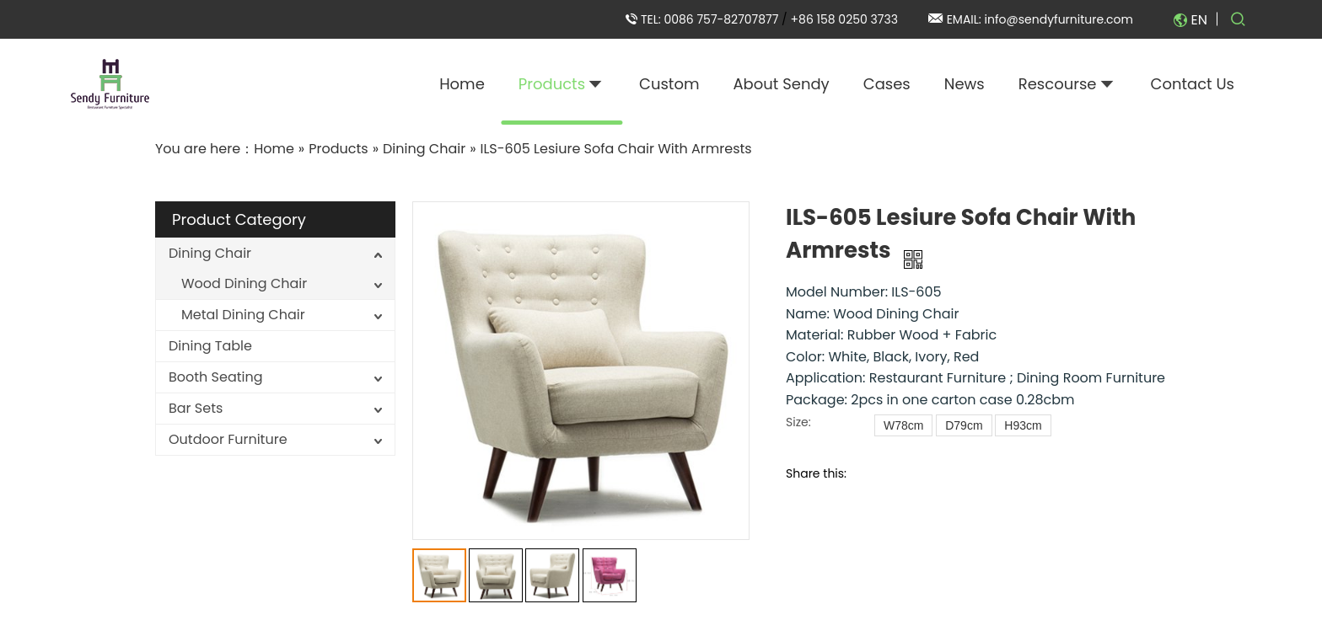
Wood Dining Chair (244, 283)
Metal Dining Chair (243, 314)
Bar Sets (196, 408)
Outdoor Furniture (228, 439)
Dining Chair (210, 253)
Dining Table (210, 345)
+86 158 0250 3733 (844, 19)
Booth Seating (216, 377)
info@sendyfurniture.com (1059, 19)
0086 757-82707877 (723, 19)
